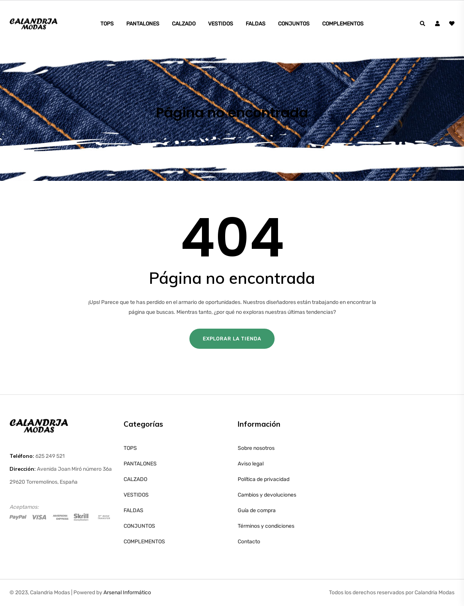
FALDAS (255, 24)
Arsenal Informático (127, 592)
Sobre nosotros (256, 448)
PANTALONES (142, 24)
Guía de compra (257, 510)
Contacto (249, 541)
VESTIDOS (220, 24)
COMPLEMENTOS (343, 24)
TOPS (107, 24)
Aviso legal (251, 463)
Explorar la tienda (232, 339)
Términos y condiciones (266, 526)
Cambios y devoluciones (267, 495)
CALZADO (183, 24)
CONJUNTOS (294, 24)
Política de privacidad (263, 479)
